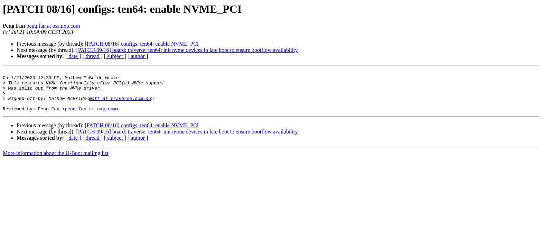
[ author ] (138, 56)
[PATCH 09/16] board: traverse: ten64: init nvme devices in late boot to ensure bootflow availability (187, 50)
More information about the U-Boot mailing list (56, 161)
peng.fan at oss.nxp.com (53, 26)
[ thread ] (92, 56)
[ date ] (73, 56)
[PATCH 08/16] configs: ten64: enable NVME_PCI (142, 44)
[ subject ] (115, 56)
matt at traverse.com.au (120, 104)
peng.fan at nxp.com (90, 117)
